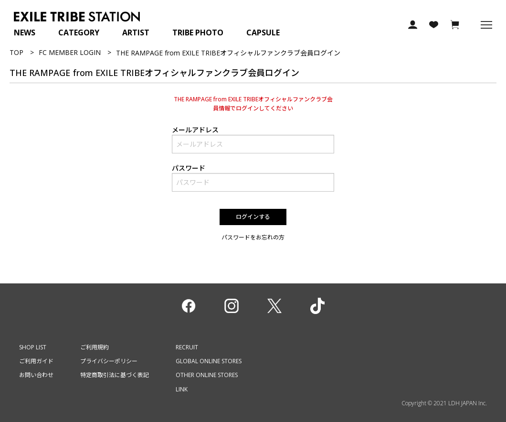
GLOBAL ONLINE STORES (209, 361)
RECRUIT (187, 347)
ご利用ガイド (36, 361)
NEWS (24, 32)
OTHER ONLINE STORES (207, 375)
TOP (16, 52)
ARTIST (135, 32)
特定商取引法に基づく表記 (114, 375)
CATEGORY (78, 32)
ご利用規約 (94, 347)
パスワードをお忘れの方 (253, 237)
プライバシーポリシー (108, 361)
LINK (182, 389)
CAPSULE (263, 32)
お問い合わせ (36, 375)
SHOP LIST (32, 347)
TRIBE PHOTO (197, 32)
